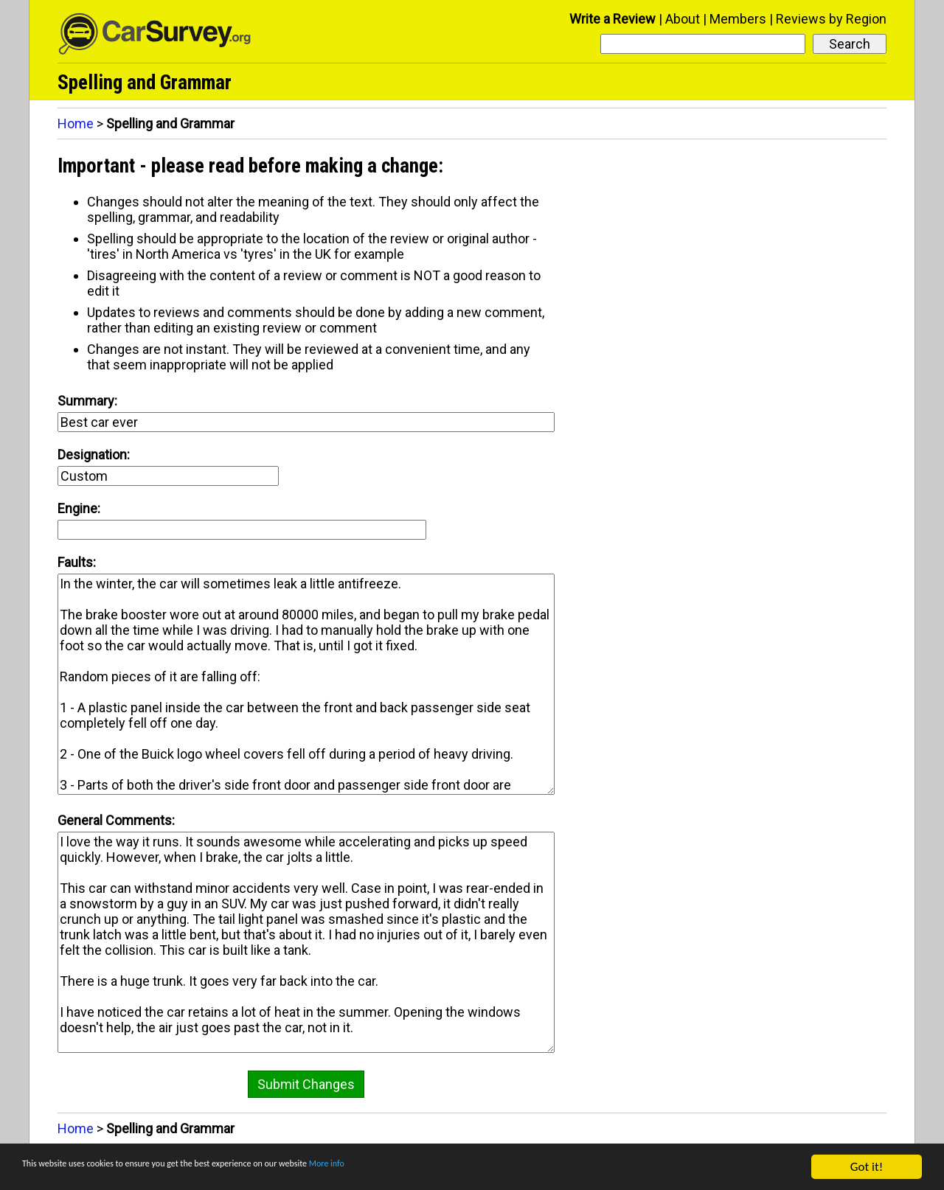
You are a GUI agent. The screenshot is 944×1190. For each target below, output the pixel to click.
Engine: (79, 508)
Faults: (77, 562)
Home (76, 123)
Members (737, 19)
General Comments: (116, 820)
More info (453, 1168)
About (682, 19)
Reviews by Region (831, 19)
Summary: (87, 400)
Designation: (94, 454)
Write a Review (612, 19)
